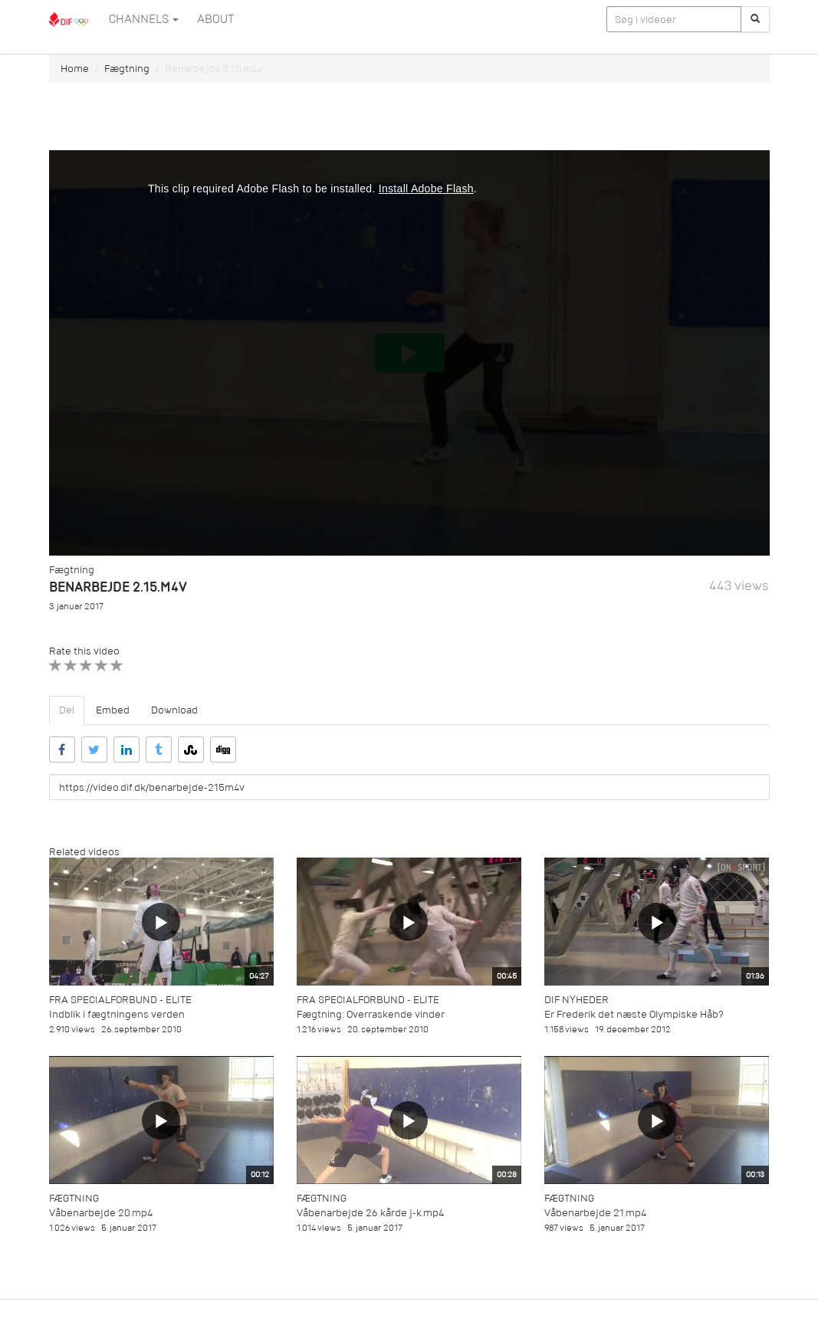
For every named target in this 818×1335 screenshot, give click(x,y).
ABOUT (215, 19)
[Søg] (755, 19)
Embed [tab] (113, 710)
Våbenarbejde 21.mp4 (595, 1212)
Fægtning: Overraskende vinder (371, 1014)
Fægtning (126, 68)
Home (75, 68)
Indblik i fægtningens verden (117, 1014)
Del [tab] (66, 710)
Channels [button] (144, 19)
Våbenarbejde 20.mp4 (101, 1212)
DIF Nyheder (576, 999)
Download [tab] (174, 710)
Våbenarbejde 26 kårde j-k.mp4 (370, 1212)
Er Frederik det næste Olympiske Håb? (634, 1014)
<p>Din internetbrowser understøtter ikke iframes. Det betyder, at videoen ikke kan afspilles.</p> (409, 353)
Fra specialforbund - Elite (120, 999)
